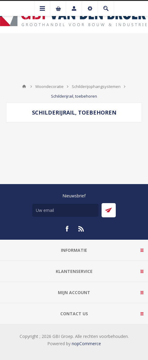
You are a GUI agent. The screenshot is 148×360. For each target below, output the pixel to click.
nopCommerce (86, 343)
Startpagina (24, 86)
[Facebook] (67, 229)
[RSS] (81, 229)
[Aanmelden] (65, 210)
